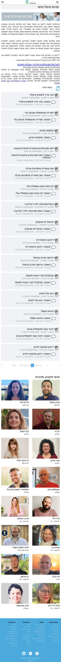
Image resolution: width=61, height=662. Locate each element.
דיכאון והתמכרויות (45, 241)
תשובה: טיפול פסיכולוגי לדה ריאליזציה (32, 212)
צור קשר (13, 642)
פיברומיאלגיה (55, 635)
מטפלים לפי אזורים (39, 626)
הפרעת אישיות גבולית (53, 637)
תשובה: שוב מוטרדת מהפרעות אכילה (32, 176)
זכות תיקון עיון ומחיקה (10, 637)
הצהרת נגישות (12, 635)
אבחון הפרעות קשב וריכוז (38, 640)
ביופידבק (27, 635)
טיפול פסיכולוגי (26, 640)
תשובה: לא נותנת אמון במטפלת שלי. (32, 194)
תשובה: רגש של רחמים (39, 301)
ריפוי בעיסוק (27, 628)
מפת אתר (13, 647)
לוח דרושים (41, 637)
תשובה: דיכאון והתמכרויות (37, 248)
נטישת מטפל (47, 313)
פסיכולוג (56, 626)
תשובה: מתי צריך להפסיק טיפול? (34, 103)
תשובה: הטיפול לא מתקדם (37, 230)
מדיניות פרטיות (11, 633)
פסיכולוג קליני (54, 628)
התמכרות (56, 642)
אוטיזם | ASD (54, 630)
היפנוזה (28, 644)
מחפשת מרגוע (46, 132)
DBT (28, 633)
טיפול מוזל (41, 628)
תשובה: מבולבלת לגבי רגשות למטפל (32, 284)
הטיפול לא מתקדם (45, 223)
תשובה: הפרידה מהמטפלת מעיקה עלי (32, 121)
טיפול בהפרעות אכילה (38, 633)
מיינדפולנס (55, 640)
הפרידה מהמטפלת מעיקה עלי (39, 114)
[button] (3, 2)
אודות (14, 626)
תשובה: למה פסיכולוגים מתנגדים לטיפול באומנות (30, 158)
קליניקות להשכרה (40, 630)
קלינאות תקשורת (26, 630)
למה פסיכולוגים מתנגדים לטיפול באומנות (34, 150)
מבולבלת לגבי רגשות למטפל (40, 277)
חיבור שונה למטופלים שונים (40, 330)
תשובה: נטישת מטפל (40, 319)
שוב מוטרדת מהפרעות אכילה (40, 170)
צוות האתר (12, 628)
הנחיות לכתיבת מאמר (10, 640)
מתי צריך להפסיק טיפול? (42, 96)
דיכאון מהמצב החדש (44, 348)
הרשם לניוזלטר (11, 644)
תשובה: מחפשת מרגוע (39, 139)
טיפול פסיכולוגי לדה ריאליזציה (39, 205)
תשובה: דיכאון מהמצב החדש (36, 355)
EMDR (27, 642)
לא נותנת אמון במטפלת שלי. (40, 188)
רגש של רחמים (46, 295)
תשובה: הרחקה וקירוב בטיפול (36, 266)
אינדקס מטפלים (40, 642)
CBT (29, 626)
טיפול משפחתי (26, 637)
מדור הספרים (40, 635)
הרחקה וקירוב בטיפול (43, 259)
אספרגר (56, 633)
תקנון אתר (13, 630)
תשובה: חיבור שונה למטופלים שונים (33, 337)
